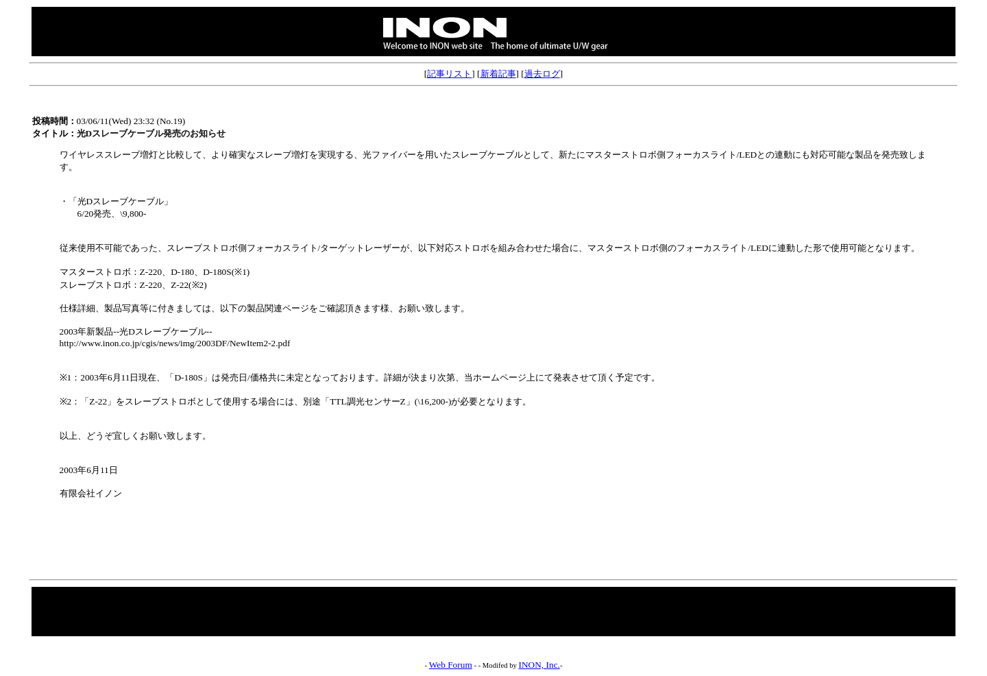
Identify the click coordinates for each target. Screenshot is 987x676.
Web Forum (450, 665)
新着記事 (498, 74)
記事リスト (449, 74)
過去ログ (542, 74)
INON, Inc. (539, 665)
